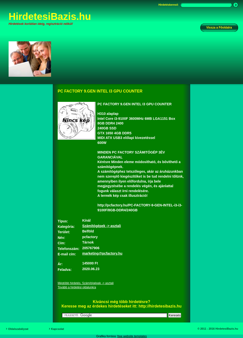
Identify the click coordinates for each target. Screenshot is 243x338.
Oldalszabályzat (18, 328)
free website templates (132, 336)
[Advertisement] (75, 63)
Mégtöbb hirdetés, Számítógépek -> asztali (86, 283)
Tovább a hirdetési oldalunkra (77, 287)
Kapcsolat (57, 328)
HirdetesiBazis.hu (50, 16)
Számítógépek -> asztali (101, 226)
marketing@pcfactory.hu (102, 253)
